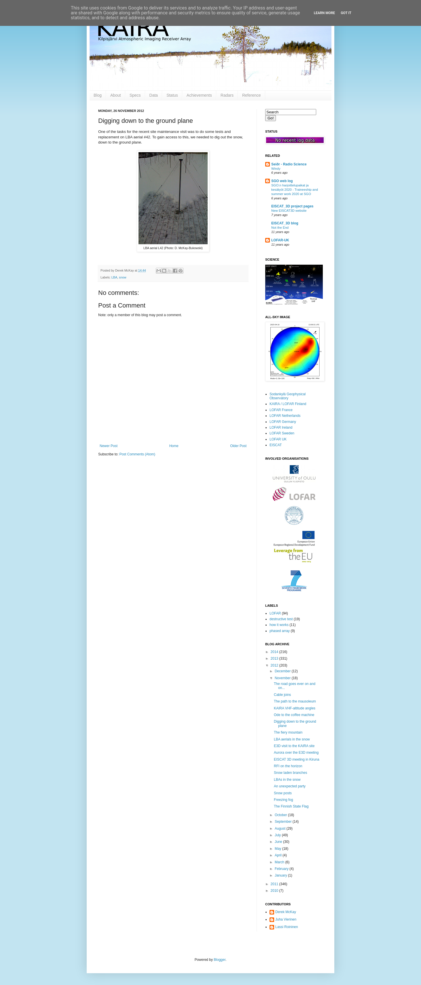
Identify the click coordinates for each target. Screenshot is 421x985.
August (281, 828)
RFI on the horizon (288, 766)
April (278, 855)
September (284, 822)
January (281, 875)
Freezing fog (283, 800)
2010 (275, 891)
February (282, 869)
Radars (227, 95)
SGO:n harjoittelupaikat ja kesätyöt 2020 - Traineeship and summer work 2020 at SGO (294, 190)
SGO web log (282, 181)
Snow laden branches (290, 773)
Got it (346, 13)
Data (153, 95)
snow (122, 277)
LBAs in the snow (287, 780)
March (280, 862)
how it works (279, 625)
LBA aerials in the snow (292, 739)
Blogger (219, 960)
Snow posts (283, 793)
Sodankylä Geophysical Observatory (288, 396)
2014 (275, 652)
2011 (275, 884)
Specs (135, 95)
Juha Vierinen (285, 919)
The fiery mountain (288, 732)
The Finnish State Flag (291, 806)
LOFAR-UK (280, 240)
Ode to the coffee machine (294, 715)
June (279, 842)
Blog (98, 95)
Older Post (238, 446)
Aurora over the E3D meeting (296, 753)
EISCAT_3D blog (284, 223)
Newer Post (108, 446)
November (283, 678)
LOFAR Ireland (281, 427)
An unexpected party (290, 786)
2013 (275, 658)
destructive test (281, 619)
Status (172, 95)
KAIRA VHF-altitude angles (294, 708)
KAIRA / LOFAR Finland (288, 404)
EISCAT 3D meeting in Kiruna (296, 759)
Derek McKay (285, 912)
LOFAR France (281, 410)
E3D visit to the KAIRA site (294, 746)
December (283, 671)
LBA (114, 277)
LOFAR (275, 613)
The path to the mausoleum (295, 701)
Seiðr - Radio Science (289, 164)
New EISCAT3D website (289, 210)
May (278, 849)
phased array (280, 631)
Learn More (324, 13)
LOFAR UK (278, 439)
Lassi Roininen (286, 927)
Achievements (199, 95)
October (281, 815)
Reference (251, 95)
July (278, 835)
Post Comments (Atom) (137, 454)
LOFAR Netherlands (285, 416)
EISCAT (276, 445)
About (115, 95)
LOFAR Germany (283, 422)
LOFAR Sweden (282, 433)
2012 (275, 665)
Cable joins (282, 695)
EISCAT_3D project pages (292, 206)
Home (174, 446)
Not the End (280, 227)
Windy (275, 168)
